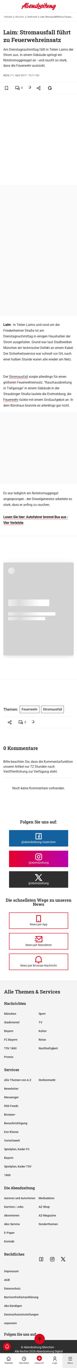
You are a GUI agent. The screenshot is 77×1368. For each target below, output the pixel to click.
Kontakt (9, 1241)
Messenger (11, 1097)
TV (40, 1022)
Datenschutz (12, 1288)
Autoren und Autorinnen (19, 1198)
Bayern (8, 1031)
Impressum (11, 1271)
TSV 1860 (10, 1048)
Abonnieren (11, 1215)
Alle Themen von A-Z (17, 1080)
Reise (42, 1039)
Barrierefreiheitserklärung (21, 1297)
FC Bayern (10, 1039)
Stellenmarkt (47, 1080)
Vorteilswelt (12, 1140)
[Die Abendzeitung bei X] (38, 879)
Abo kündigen (13, 1305)
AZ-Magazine (47, 1215)
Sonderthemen (48, 1224)
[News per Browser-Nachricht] (38, 962)
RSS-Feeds (11, 1106)
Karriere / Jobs (13, 1206)
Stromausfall (18, 377)
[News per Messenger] (38, 920)
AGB (7, 1280)
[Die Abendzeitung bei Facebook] (38, 838)
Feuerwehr (10, 400)
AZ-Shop (44, 1206)
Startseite (8, 17)
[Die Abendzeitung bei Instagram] (38, 859)
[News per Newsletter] (38, 941)
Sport (42, 1013)
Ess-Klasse (11, 1132)
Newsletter (11, 1088)
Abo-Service (12, 1224)
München (19, 17)
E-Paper (9, 1232)
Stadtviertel (32, 17)
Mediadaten (46, 1198)
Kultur (43, 1031)
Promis (8, 1057)
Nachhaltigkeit (48, 1048)
